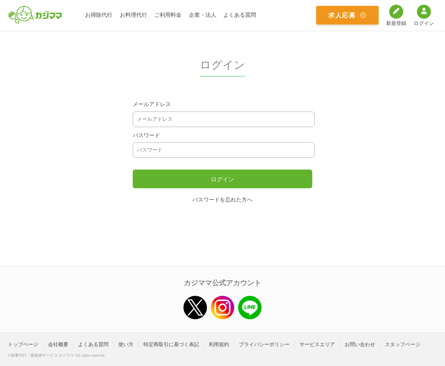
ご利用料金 (168, 15)
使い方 (126, 344)
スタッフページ (402, 344)
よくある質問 (239, 15)
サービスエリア (317, 344)
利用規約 (219, 344)
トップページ (23, 344)
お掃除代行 (98, 15)
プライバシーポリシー (264, 344)
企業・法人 (202, 15)
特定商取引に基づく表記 (171, 344)
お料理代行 (133, 15)
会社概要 (58, 344)
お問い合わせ (360, 344)
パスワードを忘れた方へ (222, 200)
